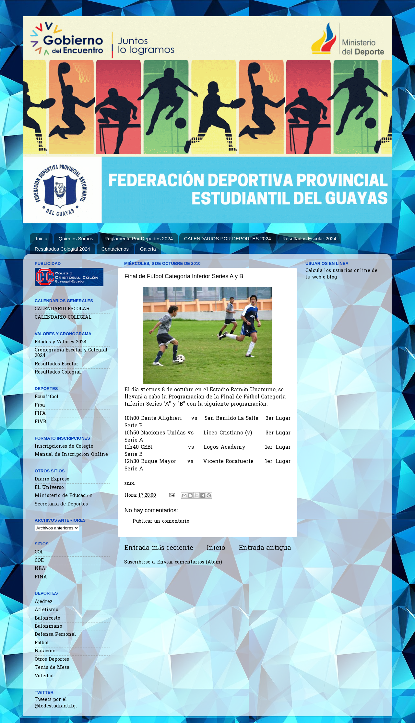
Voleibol (44, 676)
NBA (40, 568)
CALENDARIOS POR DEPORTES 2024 (227, 238)
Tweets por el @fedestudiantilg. (56, 703)
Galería (148, 249)
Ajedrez (44, 602)
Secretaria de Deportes (61, 504)
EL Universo (49, 487)
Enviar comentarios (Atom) (189, 562)
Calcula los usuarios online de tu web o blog (341, 274)
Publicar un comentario (161, 521)
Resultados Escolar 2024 (309, 238)
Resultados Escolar (56, 364)
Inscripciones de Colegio (64, 446)
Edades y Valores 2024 (61, 342)
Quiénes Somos (76, 238)
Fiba (40, 405)
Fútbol (42, 643)
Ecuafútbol (47, 397)
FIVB (40, 422)
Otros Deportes (52, 659)
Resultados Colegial (58, 372)
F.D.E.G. (129, 484)
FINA (41, 577)
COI (39, 552)
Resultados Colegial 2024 (62, 249)
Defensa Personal (55, 634)
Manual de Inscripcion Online (71, 454)
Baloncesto (47, 618)
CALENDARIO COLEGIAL (63, 317)
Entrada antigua (265, 548)
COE (39, 560)
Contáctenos (115, 249)
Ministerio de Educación (64, 495)
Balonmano (48, 626)
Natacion (45, 651)
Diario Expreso (52, 479)
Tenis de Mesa (52, 667)
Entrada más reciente (158, 548)
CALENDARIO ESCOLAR (62, 309)
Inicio (41, 238)
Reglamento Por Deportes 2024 (138, 238)
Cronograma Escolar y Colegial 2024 (71, 353)
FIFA (40, 413)
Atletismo (46, 610)
